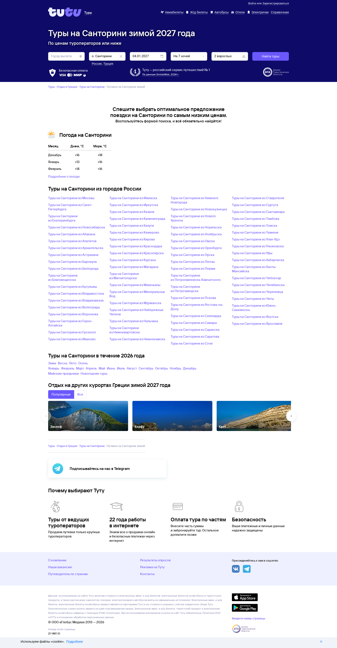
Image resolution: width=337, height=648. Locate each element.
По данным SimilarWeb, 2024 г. (160, 74)
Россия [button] (97, 63)
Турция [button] (108, 63)
